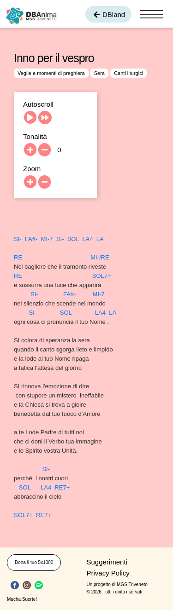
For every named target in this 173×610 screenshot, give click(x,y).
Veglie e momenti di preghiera (51, 73)
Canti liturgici (128, 73)
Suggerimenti (107, 562)
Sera (99, 73)
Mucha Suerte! (22, 599)
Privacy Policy (108, 573)
